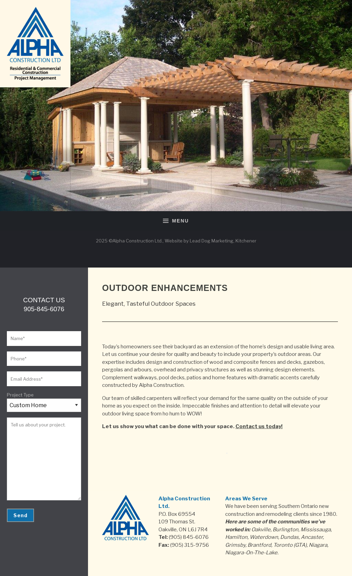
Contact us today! (259, 426)
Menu (176, 221)
